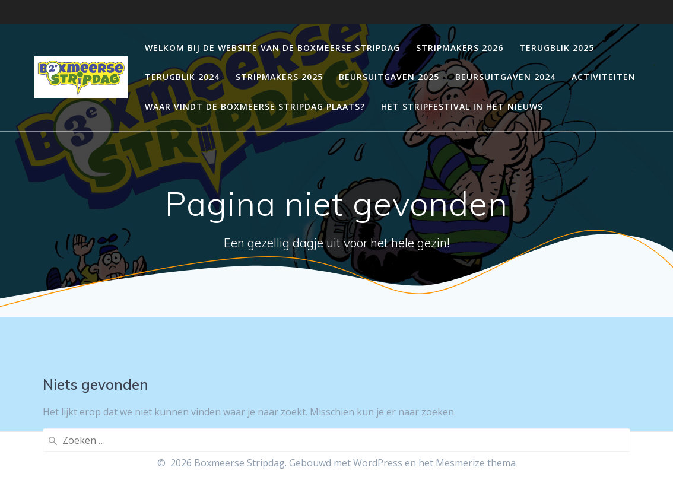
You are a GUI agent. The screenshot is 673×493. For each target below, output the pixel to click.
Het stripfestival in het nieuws (462, 106)
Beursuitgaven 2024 (505, 76)
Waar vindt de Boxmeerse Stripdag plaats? (255, 106)
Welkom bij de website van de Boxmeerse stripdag (272, 47)
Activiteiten (604, 76)
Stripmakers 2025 (279, 76)
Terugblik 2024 (182, 76)
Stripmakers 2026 (459, 47)
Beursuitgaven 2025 (389, 76)
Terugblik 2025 (556, 47)
